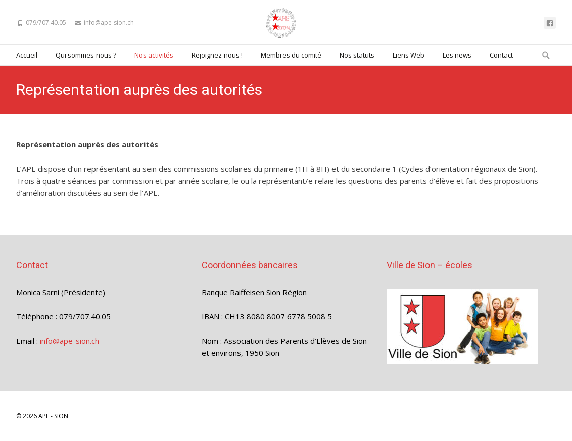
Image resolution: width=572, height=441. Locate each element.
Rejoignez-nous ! (217, 55)
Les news (457, 55)
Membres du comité (291, 55)
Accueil (26, 55)
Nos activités (153, 55)
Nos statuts (357, 55)
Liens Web (408, 55)
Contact (501, 55)
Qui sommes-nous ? (86, 55)
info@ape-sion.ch (69, 341)
